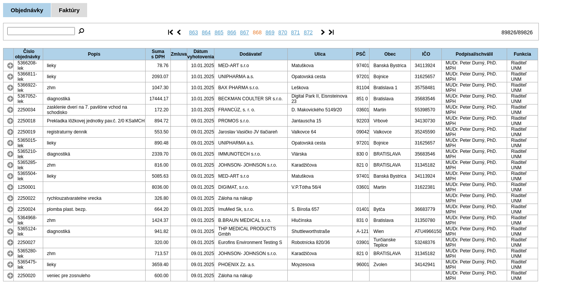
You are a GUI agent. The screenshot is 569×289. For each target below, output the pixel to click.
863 (193, 32)
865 (218, 32)
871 (295, 32)
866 (231, 32)
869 (270, 32)
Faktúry (69, 10)
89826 (508, 32)
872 (308, 32)
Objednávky (27, 10)
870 (282, 32)
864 (206, 32)
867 (244, 32)
